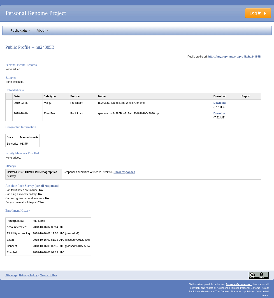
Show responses (124, 172)
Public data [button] (20, 30)
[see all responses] (47, 185)
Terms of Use (48, 275)
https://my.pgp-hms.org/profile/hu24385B (234, 56)
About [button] (43, 30)
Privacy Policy (28, 275)
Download (220, 102)
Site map (11, 275)
